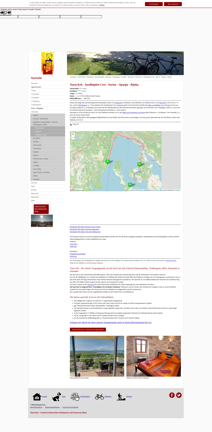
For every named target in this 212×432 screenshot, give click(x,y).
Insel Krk (34, 183)
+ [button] (73, 129)
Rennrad (38, 131)
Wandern (36, 152)
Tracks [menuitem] (75, 124)
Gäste (33, 201)
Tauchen (35, 142)
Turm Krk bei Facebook (70, 407)
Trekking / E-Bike (41, 135)
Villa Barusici (82, 105)
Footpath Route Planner (77, 254)
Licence (177, 190)
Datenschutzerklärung (52, 407)
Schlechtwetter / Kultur (40, 159)
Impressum (34, 193)
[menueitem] (71, 124)
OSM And (73, 246)
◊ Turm (33, 90)
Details (102, 5)
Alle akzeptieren (172, 4)
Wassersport (37, 148)
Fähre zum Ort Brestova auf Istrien (133, 112)
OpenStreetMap (157, 190)
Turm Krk (34, 83)
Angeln (35, 162)
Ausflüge (36, 166)
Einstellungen (153, 4)
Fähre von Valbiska (154, 105)
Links (33, 186)
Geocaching (37, 169)
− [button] (73, 133)
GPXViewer (139, 190)
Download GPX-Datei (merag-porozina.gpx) (84, 229)
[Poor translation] (7, 13)
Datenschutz (35, 197)
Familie (40, 396)
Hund (59, 396)
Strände (35, 115)
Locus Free (73, 244)
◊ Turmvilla (35, 94)
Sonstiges (36, 179)
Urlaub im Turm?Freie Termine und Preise (40, 208)
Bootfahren (36, 138)
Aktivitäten (34, 112)
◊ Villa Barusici (36, 105)
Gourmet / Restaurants (40, 119)
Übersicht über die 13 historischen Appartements (88, 330)
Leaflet (132, 190)
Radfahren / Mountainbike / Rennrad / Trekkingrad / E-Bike (45, 123)
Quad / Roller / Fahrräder (41, 172)
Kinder (35, 176)
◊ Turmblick (35, 98)
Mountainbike (39, 128)
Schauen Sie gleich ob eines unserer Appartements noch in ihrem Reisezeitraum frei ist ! (111, 322)
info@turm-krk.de (171, 260)
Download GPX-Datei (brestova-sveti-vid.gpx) (85, 227)
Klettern (35, 155)
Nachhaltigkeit (80, 396)
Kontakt (33, 190)
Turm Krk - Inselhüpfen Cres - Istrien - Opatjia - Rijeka (153, 77)
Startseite (36, 77)
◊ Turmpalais (35, 101)
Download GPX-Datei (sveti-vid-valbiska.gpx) (85, 232)
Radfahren (103, 396)
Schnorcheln (37, 145)
